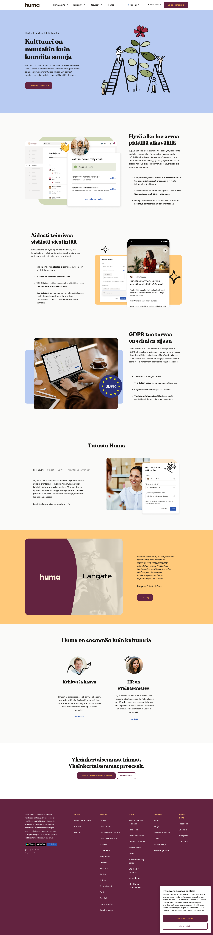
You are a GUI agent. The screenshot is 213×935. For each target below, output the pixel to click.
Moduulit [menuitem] (104, 814)
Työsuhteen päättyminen (78, 470)
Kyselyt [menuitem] (103, 820)
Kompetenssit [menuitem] (106, 886)
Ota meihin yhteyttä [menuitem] (134, 870)
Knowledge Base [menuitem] (162, 850)
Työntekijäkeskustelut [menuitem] (110, 832)
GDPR (60, 470)
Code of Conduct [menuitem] (137, 842)
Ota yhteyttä (126, 776)
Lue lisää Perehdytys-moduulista (51, 504)
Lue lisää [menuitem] (158, 814)
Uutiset (50, 470)
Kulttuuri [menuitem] (78, 826)
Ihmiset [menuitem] (103, 874)
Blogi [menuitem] (156, 826)
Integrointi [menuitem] (105, 856)
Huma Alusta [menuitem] (59, 5)
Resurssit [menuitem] (94, 5)
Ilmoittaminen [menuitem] (106, 910)
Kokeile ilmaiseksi (175, 5)
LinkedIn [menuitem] (183, 830)
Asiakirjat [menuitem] (104, 868)
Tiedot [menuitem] (103, 892)
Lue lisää (79, 716)
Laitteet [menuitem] (103, 862)
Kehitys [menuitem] (77, 832)
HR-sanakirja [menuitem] (160, 844)
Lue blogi (145, 597)
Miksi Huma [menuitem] (134, 830)
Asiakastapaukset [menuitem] (162, 832)
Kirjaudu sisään (153, 5)
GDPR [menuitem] (131, 854)
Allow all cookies (185, 918)
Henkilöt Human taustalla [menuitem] (136, 822)
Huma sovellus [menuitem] (106, 904)
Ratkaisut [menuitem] (77, 5)
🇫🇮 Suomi (132, 5)
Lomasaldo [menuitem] (105, 850)
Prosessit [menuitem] (104, 844)
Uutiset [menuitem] (103, 880)
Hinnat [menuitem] (110, 5)
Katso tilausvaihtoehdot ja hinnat (96, 776)
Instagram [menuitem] (183, 836)
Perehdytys (38, 470)
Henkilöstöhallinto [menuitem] (82, 820)
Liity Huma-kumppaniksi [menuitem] (135, 886)
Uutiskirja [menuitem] (183, 842)
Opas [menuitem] (156, 838)
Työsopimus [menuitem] (105, 826)
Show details (185, 926)
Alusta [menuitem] (77, 814)
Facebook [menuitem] (183, 824)
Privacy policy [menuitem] (135, 848)
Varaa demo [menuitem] (134, 878)
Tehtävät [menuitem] (104, 898)
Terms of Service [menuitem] (136, 836)
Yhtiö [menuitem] (131, 814)
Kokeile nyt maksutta (39, 85)
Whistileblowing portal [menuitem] (136, 861)
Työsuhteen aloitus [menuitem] (109, 838)
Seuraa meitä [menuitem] (182, 816)
